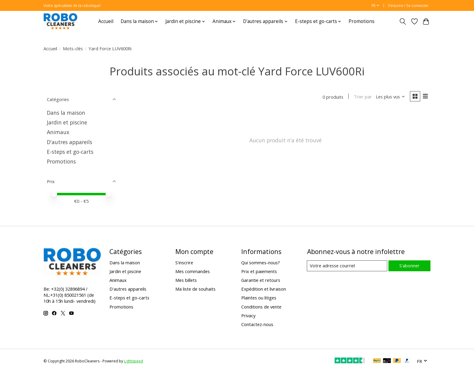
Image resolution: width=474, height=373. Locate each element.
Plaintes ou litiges (258, 298)
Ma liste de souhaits (195, 289)
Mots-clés (73, 48)
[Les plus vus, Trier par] (390, 97)
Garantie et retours (260, 280)
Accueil (105, 21)
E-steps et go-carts (70, 151)
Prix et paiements (259, 271)
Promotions (362, 21)
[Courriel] (347, 265)
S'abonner (409, 265)
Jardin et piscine (67, 122)
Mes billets (186, 280)
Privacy (248, 315)
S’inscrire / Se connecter (408, 5)
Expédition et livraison (263, 289)
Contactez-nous (257, 324)
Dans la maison (66, 112)
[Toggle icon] (402, 21)
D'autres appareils (69, 142)
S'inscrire (184, 262)
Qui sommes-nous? (260, 262)
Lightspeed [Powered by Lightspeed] (133, 361)
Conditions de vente (261, 307)
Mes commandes (192, 271)
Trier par (362, 97)
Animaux (58, 132)
